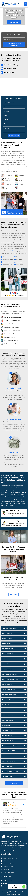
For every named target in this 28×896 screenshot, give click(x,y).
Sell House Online (7, 776)
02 (10, 404)
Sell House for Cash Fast (9, 866)
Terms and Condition (8, 872)
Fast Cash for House (8, 864)
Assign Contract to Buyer (10, 858)
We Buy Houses (6, 643)
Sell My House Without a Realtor (11, 679)
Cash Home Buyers (7, 638)
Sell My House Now (7, 669)
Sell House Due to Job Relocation (11, 751)
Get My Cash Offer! (14, 135)
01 (10, 373)
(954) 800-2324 (14, 22)
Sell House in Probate (8, 699)
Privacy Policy (6, 869)
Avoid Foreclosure (9, 72)
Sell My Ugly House (7, 766)
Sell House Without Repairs (9, 746)
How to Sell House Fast (8, 761)
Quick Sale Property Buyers (9, 628)
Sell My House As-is (7, 653)
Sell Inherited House (7, 664)
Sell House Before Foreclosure (10, 710)
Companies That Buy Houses (10, 771)
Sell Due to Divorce (10, 68)
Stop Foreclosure (7, 705)
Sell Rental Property (7, 740)
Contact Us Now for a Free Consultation (14, 44)
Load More (14, 783)
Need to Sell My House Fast (9, 674)
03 (10, 437)
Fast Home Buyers (7, 735)
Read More (14, 594)
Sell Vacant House (7, 756)
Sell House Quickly (7, 730)
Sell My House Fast (7, 633)
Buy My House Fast (7, 684)
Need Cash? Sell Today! (11, 65)
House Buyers (6, 725)
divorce (24, 492)
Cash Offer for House (8, 715)
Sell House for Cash (7, 648)
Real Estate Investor (7, 720)
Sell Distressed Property (9, 689)
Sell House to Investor (9, 861)
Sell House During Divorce (9, 694)
